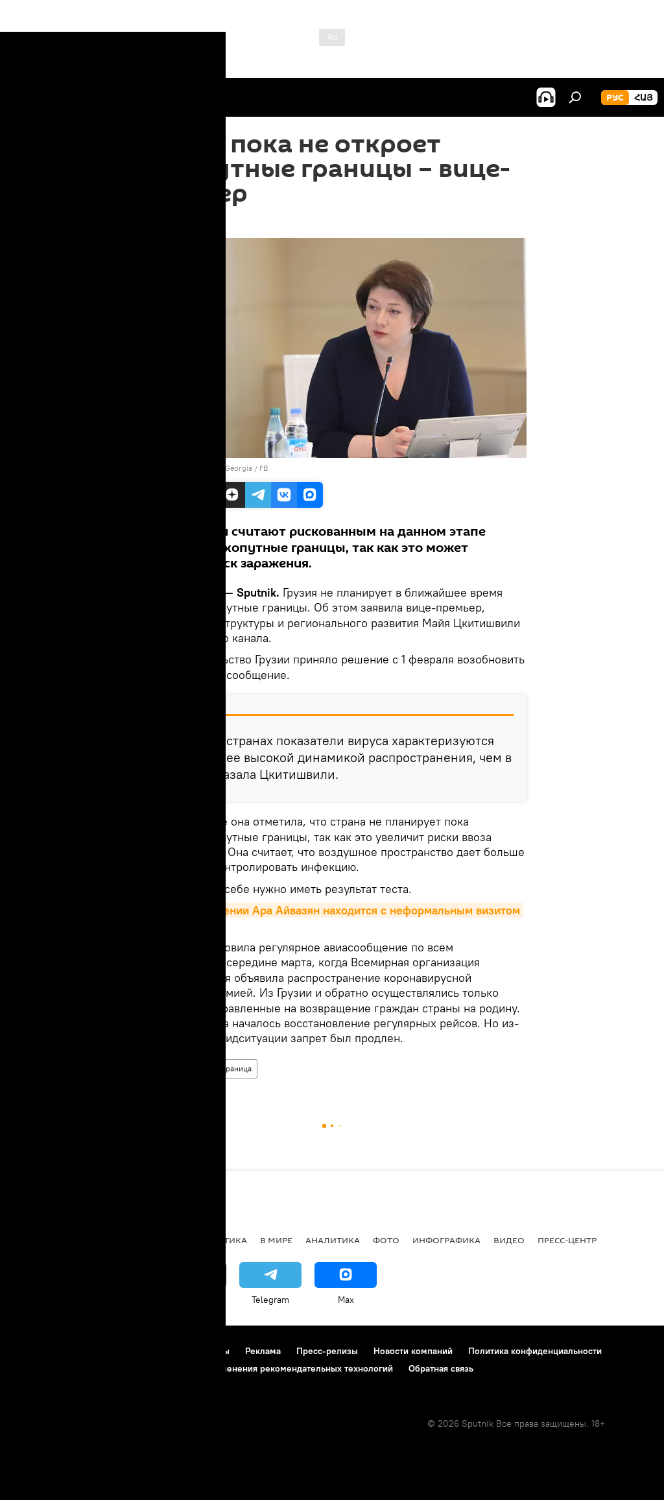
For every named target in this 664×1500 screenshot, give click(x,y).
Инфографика (446, 1240)
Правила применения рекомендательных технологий (280, 1368)
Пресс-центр (567, 1240)
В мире (155, 1068)
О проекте (35, 1351)
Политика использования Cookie (82, 1368)
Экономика (155, 1240)
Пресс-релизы (327, 1351)
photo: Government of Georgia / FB (207, 468)
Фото (386, 1240)
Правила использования (123, 1351)
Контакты (210, 1351)
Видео (509, 1240)
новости (35, 1240)
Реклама (263, 1351)
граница (237, 1068)
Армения (91, 1240)
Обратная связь (441, 1368)
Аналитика (332, 1240)
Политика (222, 1240)
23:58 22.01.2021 (172, 222)
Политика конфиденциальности (535, 1351)
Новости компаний (413, 1351)
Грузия (195, 1068)
